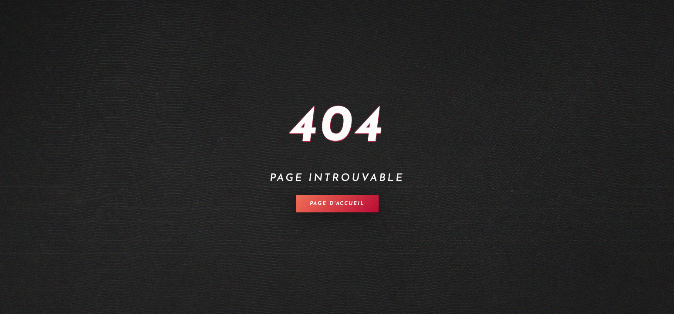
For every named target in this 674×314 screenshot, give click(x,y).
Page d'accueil (337, 203)
